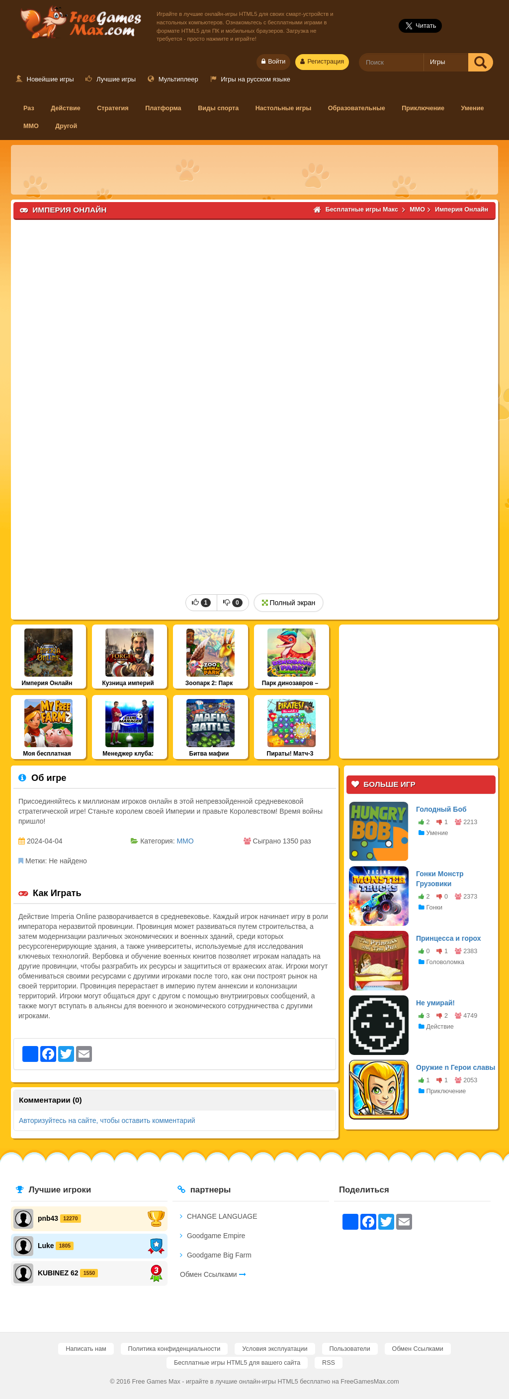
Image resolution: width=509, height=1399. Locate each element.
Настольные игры (283, 108)
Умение (472, 108)
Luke (46, 1245)
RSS (328, 1362)
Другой (66, 126)
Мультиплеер (173, 79)
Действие (66, 108)
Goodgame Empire (212, 1236)
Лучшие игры (110, 79)
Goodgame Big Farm (216, 1255)
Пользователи (350, 1348)
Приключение (423, 108)
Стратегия (112, 108)
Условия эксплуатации (274, 1348)
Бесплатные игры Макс (79, 20)
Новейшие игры (45, 79)
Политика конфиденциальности (174, 1348)
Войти (273, 61)
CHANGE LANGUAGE (218, 1216)
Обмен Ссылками (213, 1274)
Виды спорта (218, 108)
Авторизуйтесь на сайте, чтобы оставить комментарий (107, 1120)
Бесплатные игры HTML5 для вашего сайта (237, 1362)
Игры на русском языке (250, 79)
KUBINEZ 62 (58, 1272)
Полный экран (289, 603)
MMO (31, 126)
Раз (28, 108)
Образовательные (356, 108)
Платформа (163, 108)
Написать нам (86, 1348)
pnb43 (48, 1218)
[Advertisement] (254, 169)
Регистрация (322, 61)
